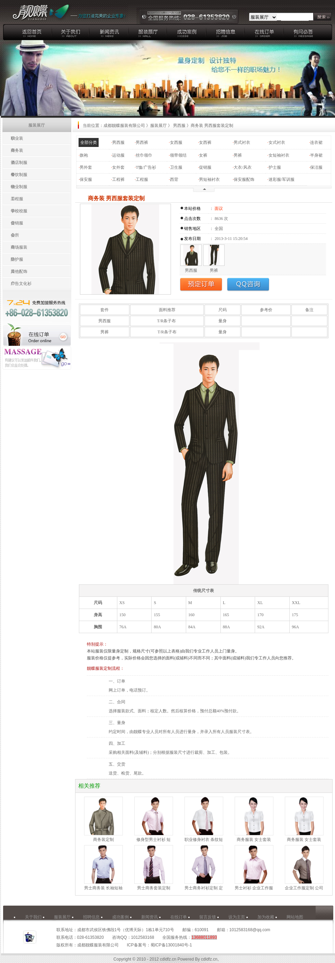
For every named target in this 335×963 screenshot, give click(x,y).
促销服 (205, 167)
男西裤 (142, 142)
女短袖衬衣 (279, 155)
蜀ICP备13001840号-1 (171, 945)
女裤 (203, 155)
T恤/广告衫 (146, 167)
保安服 (86, 179)
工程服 (142, 179)
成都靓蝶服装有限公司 (124, 125)
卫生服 (176, 167)
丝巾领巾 (144, 155)
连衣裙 (316, 142)
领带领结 (178, 155)
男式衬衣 (242, 142)
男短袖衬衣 (209, 179)
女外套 (118, 167)
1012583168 (142, 937)
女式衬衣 (277, 142)
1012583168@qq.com (249, 929)
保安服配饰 (244, 179)
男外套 (86, 167)
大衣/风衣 (242, 167)
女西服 (176, 142)
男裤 (238, 155)
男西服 (118, 142)
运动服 (118, 155)
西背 (174, 179)
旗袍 (84, 155)
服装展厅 (158, 125)
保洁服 (316, 167)
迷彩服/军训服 (282, 179)
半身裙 (316, 155)
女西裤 (205, 142)
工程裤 (118, 179)
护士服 (275, 167)
